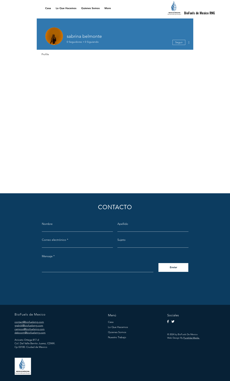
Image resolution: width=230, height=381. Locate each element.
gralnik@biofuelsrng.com (29, 325)
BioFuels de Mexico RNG (199, 13)
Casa (110, 321)
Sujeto (121, 239)
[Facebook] (168, 321)
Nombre (47, 223)
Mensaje (47, 256)
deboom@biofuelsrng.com (30, 332)
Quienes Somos (117, 332)
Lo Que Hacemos (118, 327)
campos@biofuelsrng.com (30, 329)
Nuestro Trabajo (117, 337)
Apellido (122, 223)
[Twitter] (173, 321)
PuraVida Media (191, 337)
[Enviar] (173, 267)
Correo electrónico (54, 239)
